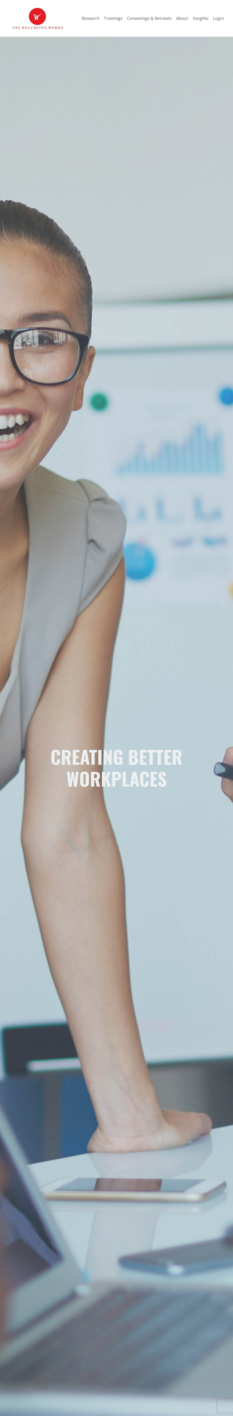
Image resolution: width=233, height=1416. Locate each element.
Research (90, 18)
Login (218, 18)
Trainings (113, 18)
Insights (200, 18)
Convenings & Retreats (149, 18)
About (182, 18)
